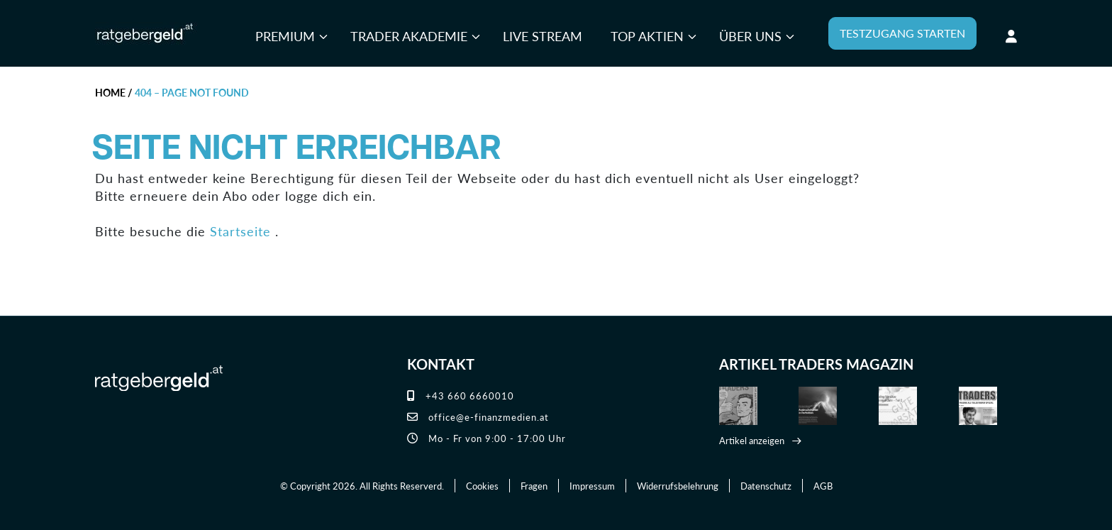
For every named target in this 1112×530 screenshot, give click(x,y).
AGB (823, 485)
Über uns (750, 36)
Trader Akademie (408, 36)
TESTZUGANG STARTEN (902, 33)
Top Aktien (647, 36)
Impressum (592, 485)
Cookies (482, 485)
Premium (285, 36)
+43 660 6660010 (460, 395)
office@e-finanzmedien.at (478, 417)
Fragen (534, 485)
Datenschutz (765, 485)
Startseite (240, 231)
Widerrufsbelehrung (677, 485)
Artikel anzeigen (751, 440)
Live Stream (542, 36)
